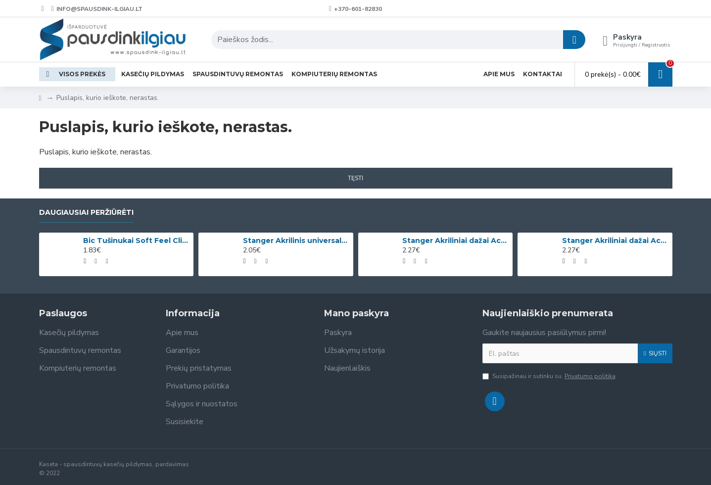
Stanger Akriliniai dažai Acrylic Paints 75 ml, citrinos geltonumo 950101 (455, 240)
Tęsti (355, 178)
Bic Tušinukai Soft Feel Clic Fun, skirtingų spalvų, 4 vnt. (136, 240)
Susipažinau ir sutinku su (549, 376)
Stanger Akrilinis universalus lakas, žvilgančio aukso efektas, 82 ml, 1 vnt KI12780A (296, 240)
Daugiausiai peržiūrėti (86, 212)
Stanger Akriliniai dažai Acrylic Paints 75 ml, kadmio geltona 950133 (615, 240)
